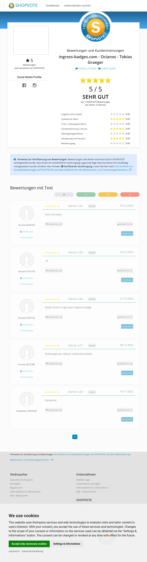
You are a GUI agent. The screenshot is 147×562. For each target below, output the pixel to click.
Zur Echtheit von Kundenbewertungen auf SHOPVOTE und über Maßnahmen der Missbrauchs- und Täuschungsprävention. (73, 168)
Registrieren (16, 487)
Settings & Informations (66, 543)
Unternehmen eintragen (88, 483)
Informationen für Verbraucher (25, 491)
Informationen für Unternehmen (92, 487)
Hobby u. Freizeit (86, 68)
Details (92, 206)
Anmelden (15, 483)
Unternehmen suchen (77, 5)
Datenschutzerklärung (32, 551)
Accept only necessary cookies (29, 543)
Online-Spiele (107, 68)
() (125, 224)
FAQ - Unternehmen (86, 491)
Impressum (14, 551)
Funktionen (52, 5)
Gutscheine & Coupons (21, 479)
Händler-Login (83, 479)
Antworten (127, 233)
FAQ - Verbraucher (19, 495)
